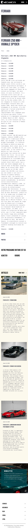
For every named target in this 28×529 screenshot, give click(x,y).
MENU (22, 2)
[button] (7, 35)
